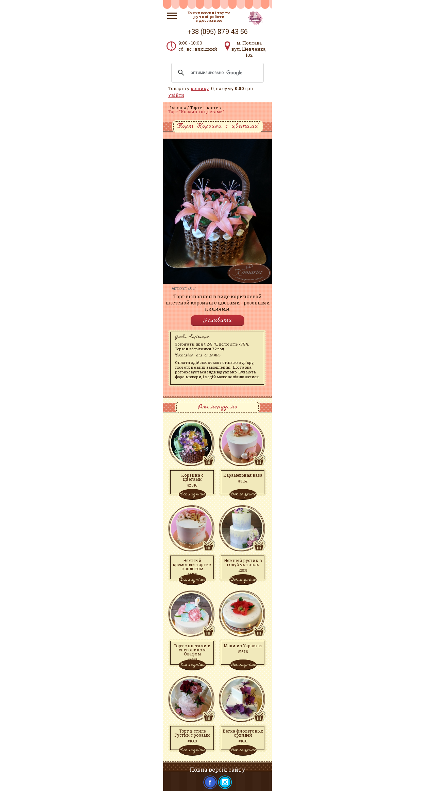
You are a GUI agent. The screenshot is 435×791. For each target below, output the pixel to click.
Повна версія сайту (217, 769)
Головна (177, 107)
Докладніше (192, 494)
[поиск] (216, 73)
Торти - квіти (204, 107)
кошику (200, 88)
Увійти (176, 95)
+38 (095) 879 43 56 (217, 31)
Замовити (217, 320)
